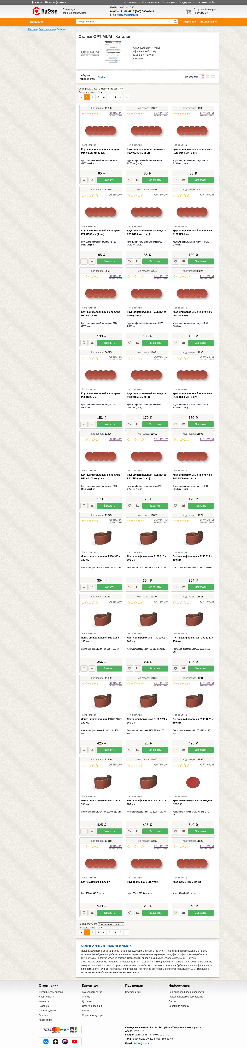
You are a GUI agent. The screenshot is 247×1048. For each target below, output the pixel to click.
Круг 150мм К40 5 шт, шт (95, 874)
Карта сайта (45, 1005)
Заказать (109, 172)
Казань (39, 2)
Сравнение (209, 21)
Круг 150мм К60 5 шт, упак (142, 874)
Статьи (172, 987)
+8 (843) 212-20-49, (142, 1024)
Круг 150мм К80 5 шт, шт (187, 874)
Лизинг (86, 996)
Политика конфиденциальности (186, 977)
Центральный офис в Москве (141, 1037)
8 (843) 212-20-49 (120, 11)
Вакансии (44, 991)
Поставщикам (169, 2)
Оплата (86, 982)
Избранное (188, 21)
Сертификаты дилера (51, 977)
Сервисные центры (92, 1001)
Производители (47, 996)
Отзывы (100, 77)
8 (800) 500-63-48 (143, 11)
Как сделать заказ (92, 977)
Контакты (201, 2)
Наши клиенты (47, 982)
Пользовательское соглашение (185, 982)
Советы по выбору (178, 991)
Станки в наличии (92, 991)
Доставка (87, 987)
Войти (212, 2)
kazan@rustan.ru (143, 1029)
